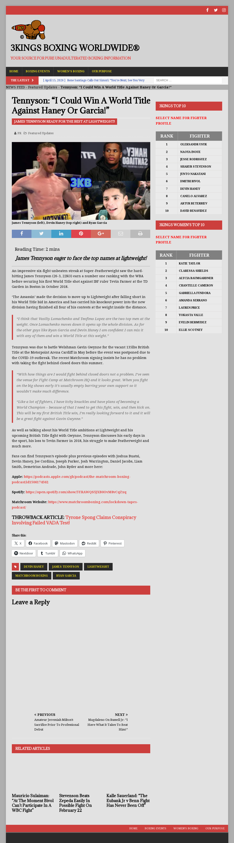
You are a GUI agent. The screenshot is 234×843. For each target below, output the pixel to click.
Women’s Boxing (70, 71)
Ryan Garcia (66, 575)
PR (19, 132)
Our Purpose (102, 71)
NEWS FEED (15, 87)
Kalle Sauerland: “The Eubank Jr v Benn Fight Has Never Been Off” (128, 800)
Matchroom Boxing (31, 575)
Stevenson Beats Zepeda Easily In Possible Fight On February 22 (75, 803)
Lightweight (98, 566)
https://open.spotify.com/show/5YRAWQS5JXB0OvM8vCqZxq (76, 491)
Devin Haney (34, 566)
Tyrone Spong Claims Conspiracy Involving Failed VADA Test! (74, 519)
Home (13, 71)
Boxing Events (38, 71)
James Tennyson (65, 566)
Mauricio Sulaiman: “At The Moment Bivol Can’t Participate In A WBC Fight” (32, 803)
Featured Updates (42, 87)
